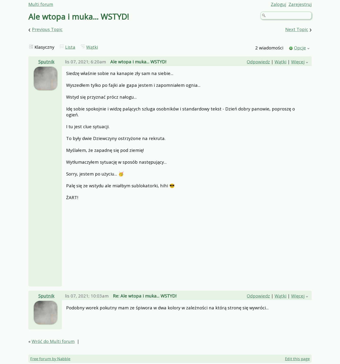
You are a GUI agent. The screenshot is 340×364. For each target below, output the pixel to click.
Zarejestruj (300, 4)
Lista (70, 47)
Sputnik (46, 62)
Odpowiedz (258, 62)
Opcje (300, 48)
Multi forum (40, 4)
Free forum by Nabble (50, 358)
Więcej (298, 62)
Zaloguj (278, 4)
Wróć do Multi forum (53, 341)
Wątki (92, 47)
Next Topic (296, 29)
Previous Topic (47, 29)
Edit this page (297, 358)
